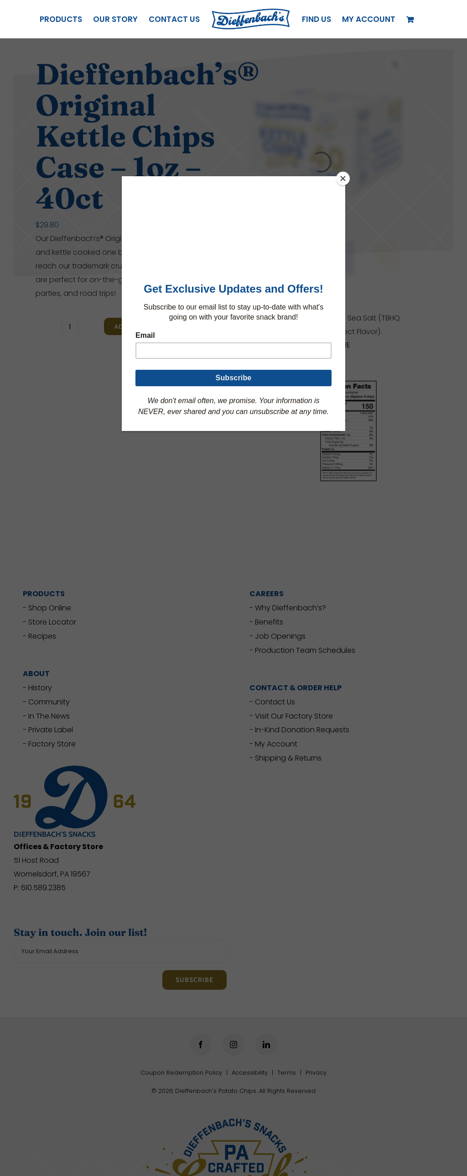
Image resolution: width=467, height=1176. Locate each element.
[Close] (343, 178)
